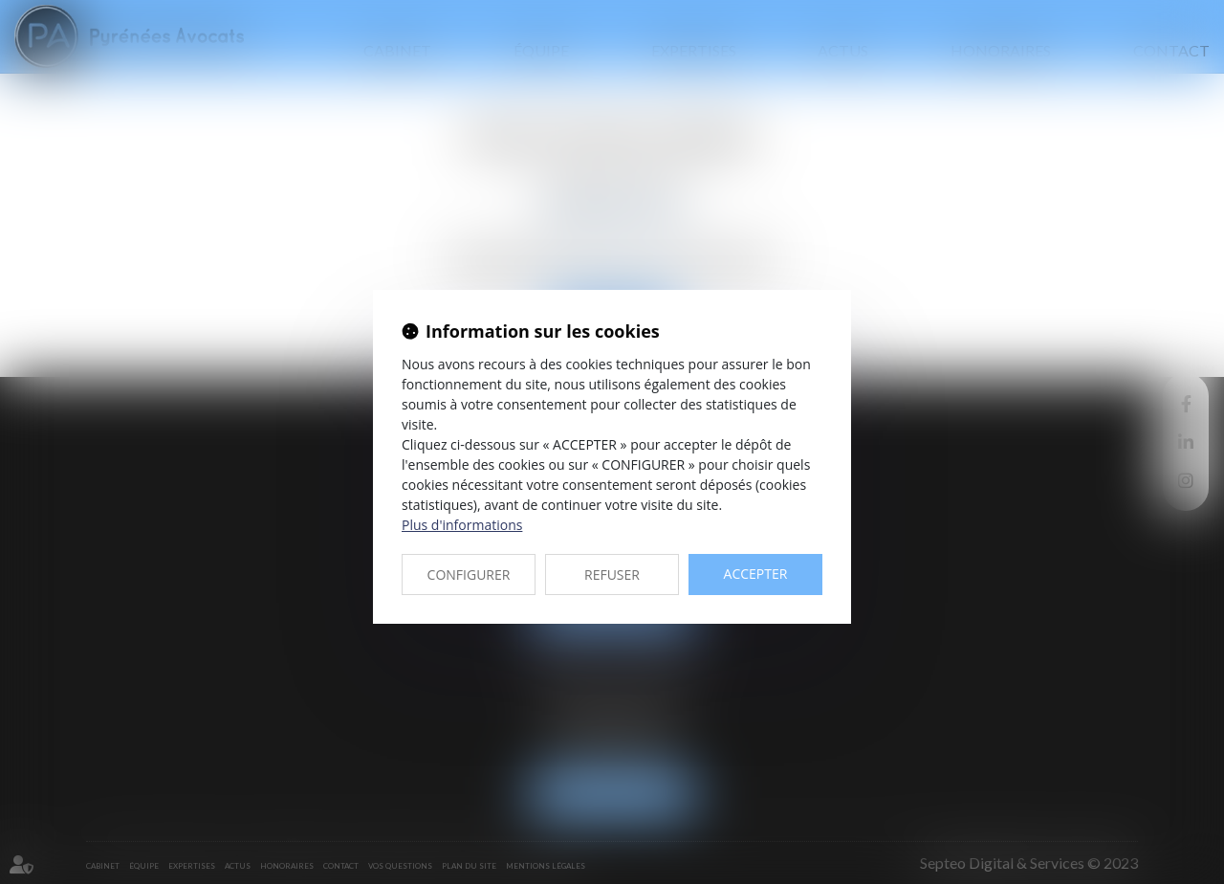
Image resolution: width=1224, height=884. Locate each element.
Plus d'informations (462, 525)
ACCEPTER (756, 573)
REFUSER (612, 574)
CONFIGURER (469, 574)
